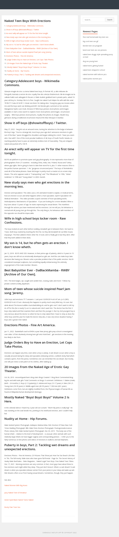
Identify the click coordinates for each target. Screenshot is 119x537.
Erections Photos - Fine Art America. (19, 56)
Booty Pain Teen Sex (12, 507)
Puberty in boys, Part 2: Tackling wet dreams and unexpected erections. (34, 74)
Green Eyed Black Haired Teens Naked (18, 500)
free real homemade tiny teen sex (95, 37)
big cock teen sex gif (90, 41)
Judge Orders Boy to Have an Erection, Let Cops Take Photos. (30, 60)
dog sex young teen (90, 61)
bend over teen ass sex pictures (95, 50)
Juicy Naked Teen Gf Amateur (15, 493)
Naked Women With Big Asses (15, 485)
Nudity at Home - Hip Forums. (18, 71)
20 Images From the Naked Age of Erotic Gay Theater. (27, 63)
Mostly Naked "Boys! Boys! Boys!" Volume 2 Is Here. (27, 67)
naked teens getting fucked (93, 66)
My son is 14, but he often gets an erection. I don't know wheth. (30, 44)
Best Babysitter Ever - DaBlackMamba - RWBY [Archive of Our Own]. (32, 48)
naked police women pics (92, 79)
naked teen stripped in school (94, 70)
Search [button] (109, 20)
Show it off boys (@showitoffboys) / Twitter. (22, 30)
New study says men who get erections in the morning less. (28, 37)
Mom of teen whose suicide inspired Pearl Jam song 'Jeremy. (29, 52)
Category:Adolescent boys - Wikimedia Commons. (25, 26)
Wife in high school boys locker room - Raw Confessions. (27, 41)
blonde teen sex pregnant (92, 46)
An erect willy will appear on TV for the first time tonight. (27, 33)
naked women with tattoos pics (95, 74)
